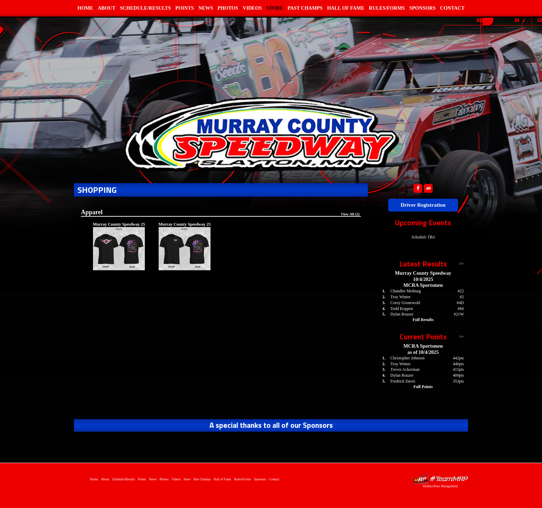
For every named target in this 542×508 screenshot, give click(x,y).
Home (85, 8)
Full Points (423, 386)
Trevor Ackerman (405, 369)
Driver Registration (423, 205)
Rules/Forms (387, 8)
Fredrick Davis (402, 381)
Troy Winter (400, 296)
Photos (227, 8)
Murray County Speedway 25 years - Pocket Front (184, 227)
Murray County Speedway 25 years (119, 227)
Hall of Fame (345, 8)
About (106, 8)
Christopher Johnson (407, 358)
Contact (452, 8)
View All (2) (350, 214)
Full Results (422, 319)
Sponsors (422, 8)
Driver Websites (440, 478)
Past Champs (305, 8)
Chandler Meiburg (405, 291)
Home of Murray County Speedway (260, 133)
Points (184, 8)
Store (274, 8)
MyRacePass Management (440, 486)
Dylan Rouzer (401, 314)
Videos (252, 8)
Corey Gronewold (405, 302)
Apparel (92, 212)
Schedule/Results (145, 8)
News (205, 8)
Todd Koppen (401, 308)
